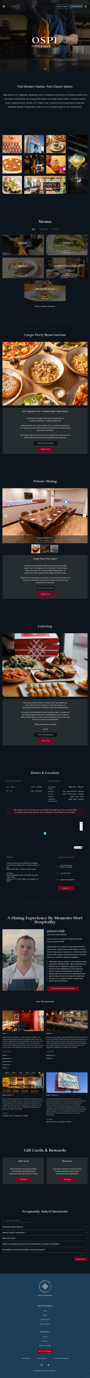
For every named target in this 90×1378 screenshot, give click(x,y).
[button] (3, 6)
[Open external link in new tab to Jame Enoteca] (45, 1319)
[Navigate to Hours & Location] (45, 1345)
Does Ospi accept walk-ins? (45, 1227)
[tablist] (45, 229)
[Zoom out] (81, 826)
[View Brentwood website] (7, 1058)
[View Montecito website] (7, 1064)
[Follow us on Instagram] (41, 1365)
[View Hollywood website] (51, 1055)
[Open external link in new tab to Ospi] (45, 1310)
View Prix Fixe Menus (45, 443)
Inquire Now (45, 449)
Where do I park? (45, 1238)
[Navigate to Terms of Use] (25, 1358)
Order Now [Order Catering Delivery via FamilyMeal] (45, 741)
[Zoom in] (81, 823)
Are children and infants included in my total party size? (45, 1249)
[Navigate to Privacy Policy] (41, 1358)
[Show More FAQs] (81, 1259)
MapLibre (77, 847)
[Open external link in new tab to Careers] (45, 1336)
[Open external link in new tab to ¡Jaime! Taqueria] (45, 1324)
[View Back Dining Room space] (45, 549)
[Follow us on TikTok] (48, 1365)
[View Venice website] (5, 1055)
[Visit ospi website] (5, 1033)
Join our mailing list (45, 1351)
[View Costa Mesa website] (7, 1061)
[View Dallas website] (5, 1067)
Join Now (67, 1179)
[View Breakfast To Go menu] (45, 291)
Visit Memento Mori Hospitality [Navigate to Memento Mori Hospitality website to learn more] (63, 988)
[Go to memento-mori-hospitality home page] (45, 1288)
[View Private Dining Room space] (36, 549)
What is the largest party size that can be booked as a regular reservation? (45, 1244)
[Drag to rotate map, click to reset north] (81, 829)
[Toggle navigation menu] (86, 6)
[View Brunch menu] (23, 268)
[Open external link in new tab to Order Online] (62, 6)
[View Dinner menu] (23, 245)
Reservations (77, 6)
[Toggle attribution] (81, 847)
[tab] (33, 229)
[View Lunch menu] (67, 245)
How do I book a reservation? (45, 1232)
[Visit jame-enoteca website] (8, 1095)
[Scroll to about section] (45, 69)
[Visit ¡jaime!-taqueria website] (53, 1095)
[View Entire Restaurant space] (54, 549)
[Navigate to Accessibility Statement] (61, 1358)
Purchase (23, 1179)
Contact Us (66, 888)
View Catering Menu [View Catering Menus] (45, 735)
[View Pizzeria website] (50, 1058)
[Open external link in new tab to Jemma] (45, 1315)
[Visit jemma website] (49, 1033)
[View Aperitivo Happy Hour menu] (67, 268)
